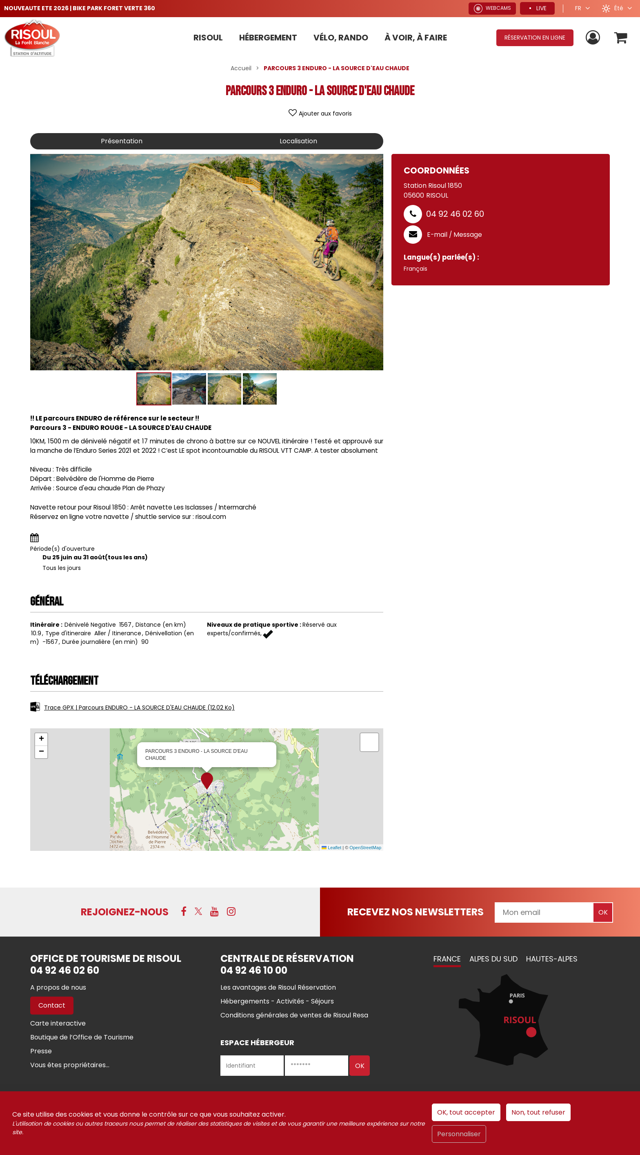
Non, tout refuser (538, 1112)
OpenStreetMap (365, 847)
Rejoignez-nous (125, 912)
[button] (621, 38)
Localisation (298, 141)
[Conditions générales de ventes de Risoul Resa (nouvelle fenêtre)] (294, 1015)
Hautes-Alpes (552, 959)
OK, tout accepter (466, 1112)
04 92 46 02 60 (455, 214)
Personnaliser (459, 1134)
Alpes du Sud (493, 959)
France (447, 959)
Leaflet (331, 847)
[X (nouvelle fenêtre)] (198, 911)
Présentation (121, 141)
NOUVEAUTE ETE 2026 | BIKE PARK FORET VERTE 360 (79, 8)
